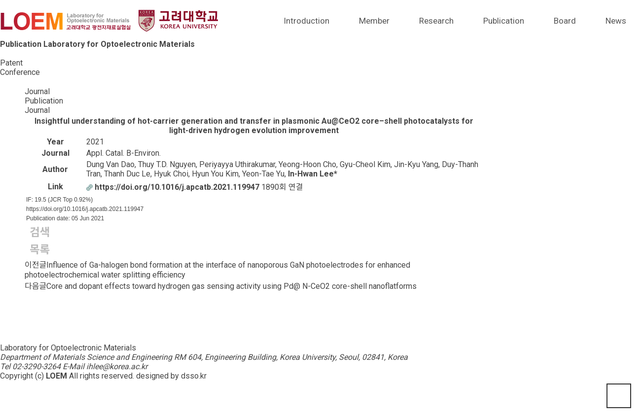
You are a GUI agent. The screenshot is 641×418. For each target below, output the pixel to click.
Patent (11, 63)
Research (436, 21)
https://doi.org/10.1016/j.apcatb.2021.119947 (84, 209)
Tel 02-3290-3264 (30, 366)
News (615, 21)
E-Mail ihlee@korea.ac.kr (105, 366)
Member (374, 21)
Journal (12, 53)
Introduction (306, 21)
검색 (40, 232)
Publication (503, 21)
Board (565, 21)
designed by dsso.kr (171, 376)
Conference (20, 72)
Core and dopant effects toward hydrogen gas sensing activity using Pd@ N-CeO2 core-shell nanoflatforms (231, 286)
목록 (40, 249)
